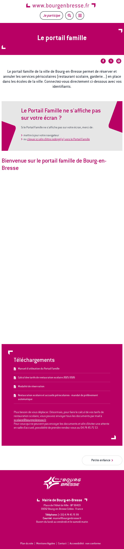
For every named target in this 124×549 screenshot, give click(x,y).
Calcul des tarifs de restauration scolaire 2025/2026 (46, 377)
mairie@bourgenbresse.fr (67, 518)
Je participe (51, 15)
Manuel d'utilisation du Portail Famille (38, 368)
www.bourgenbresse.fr (60, 6)
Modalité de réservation (31, 386)
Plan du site (26, 543)
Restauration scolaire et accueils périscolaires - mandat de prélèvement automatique (58, 397)
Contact (62, 543)
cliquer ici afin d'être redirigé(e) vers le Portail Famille (58, 139)
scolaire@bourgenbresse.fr (30, 420)
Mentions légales (45, 543)
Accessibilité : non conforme (85, 543)
